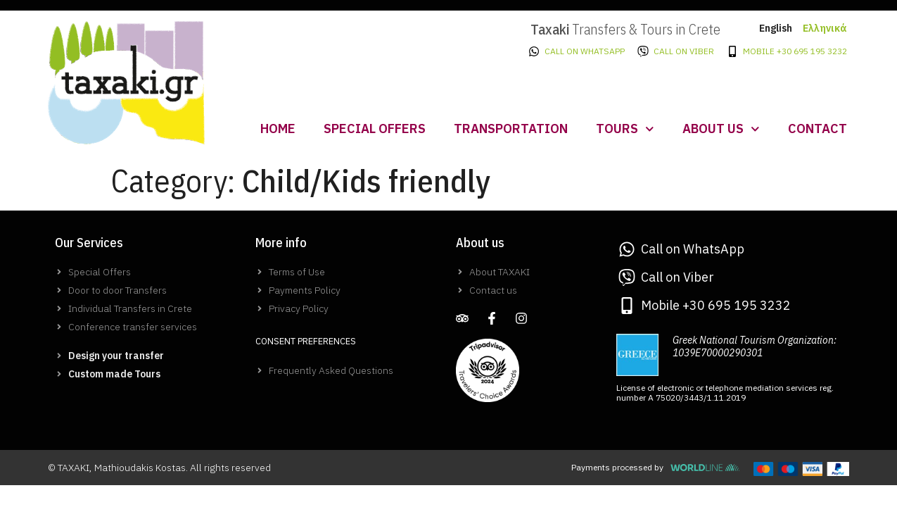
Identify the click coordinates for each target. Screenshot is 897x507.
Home (277, 128)
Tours (625, 129)
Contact (817, 128)
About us (721, 129)
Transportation (511, 128)
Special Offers (375, 128)
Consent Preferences (305, 341)
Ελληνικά (825, 28)
